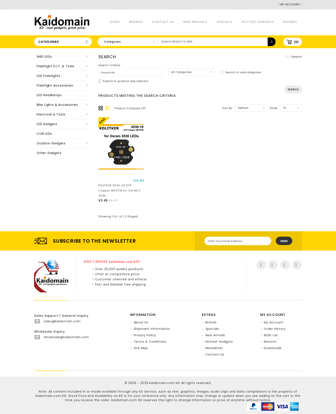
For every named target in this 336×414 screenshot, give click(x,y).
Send (284, 241)
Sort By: (227, 108)
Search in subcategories (241, 72)
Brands (136, 22)
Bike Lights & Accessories (57, 105)
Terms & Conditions (150, 341)
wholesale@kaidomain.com (66, 337)
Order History (274, 329)
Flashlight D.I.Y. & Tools (55, 66)
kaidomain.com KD (164, 383)
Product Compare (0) (130, 108)
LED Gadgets (47, 124)
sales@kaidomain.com (62, 321)
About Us (141, 322)
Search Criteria (109, 65)
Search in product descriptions (123, 81)
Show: (274, 108)
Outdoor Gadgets (51, 143)
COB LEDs (44, 134)
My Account (274, 322)
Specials (224, 22)
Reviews (290, 22)
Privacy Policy (145, 335)
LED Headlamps (49, 95)
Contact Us (163, 22)
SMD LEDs (44, 56)
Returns (270, 341)
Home (115, 22)
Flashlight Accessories (55, 85)
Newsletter (214, 348)
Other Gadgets (49, 153)
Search (296, 56)
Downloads (273, 348)
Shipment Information (152, 329)
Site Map (141, 348)
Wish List (271, 335)
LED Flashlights (48, 76)
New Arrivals (195, 22)
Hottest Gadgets (258, 22)
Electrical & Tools (51, 114)
